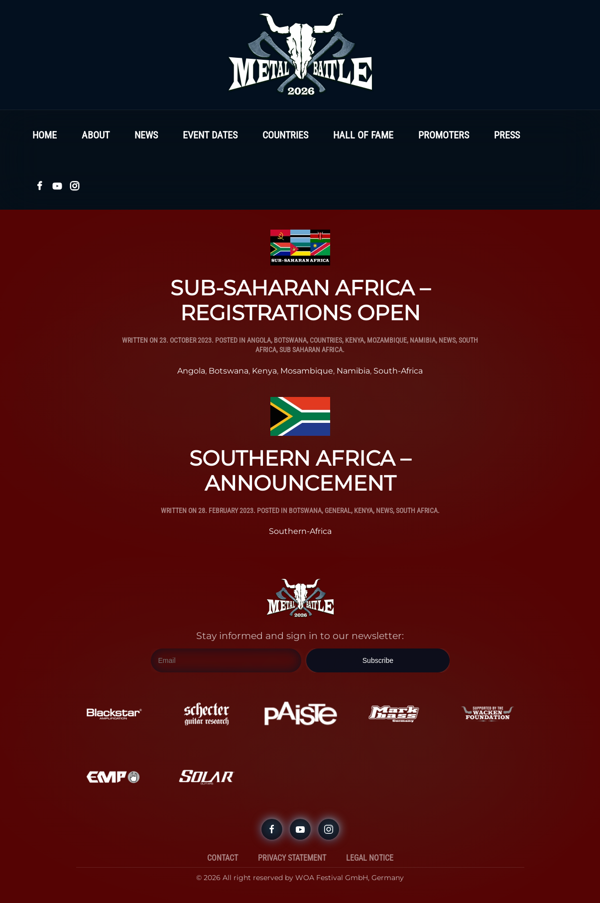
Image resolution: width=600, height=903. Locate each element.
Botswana (290, 340)
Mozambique (387, 340)
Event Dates (210, 135)
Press (507, 135)
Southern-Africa (300, 531)
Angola (259, 340)
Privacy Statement (292, 858)
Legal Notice (369, 858)
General (338, 511)
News (146, 135)
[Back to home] (300, 55)
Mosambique (306, 371)
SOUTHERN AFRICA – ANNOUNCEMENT (300, 470)
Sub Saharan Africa (311, 350)
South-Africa (398, 371)
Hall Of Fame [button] (363, 135)
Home (44, 135)
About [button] (96, 135)
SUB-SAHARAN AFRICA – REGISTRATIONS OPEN (300, 300)
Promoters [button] (443, 135)
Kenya (354, 340)
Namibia (423, 340)
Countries (285, 135)
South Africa (417, 511)
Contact (222, 858)
